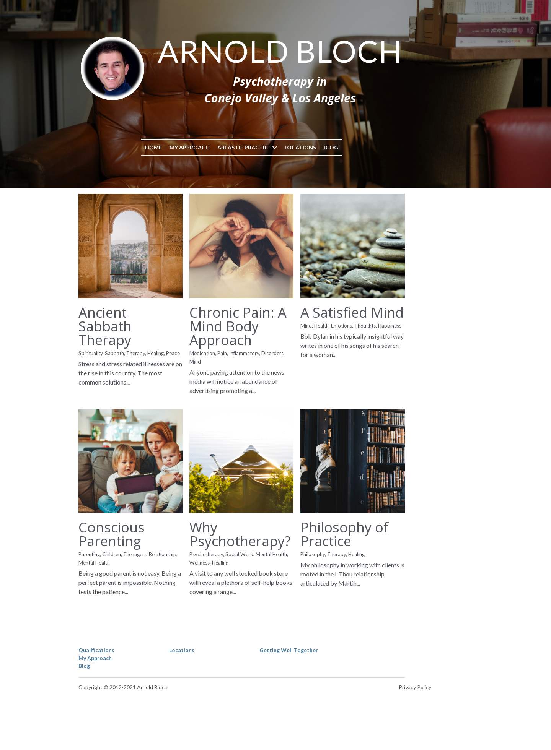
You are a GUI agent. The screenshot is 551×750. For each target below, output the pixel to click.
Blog (365, 147)
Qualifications (97, 684)
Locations (334, 147)
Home (187, 147)
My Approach (224, 147)
